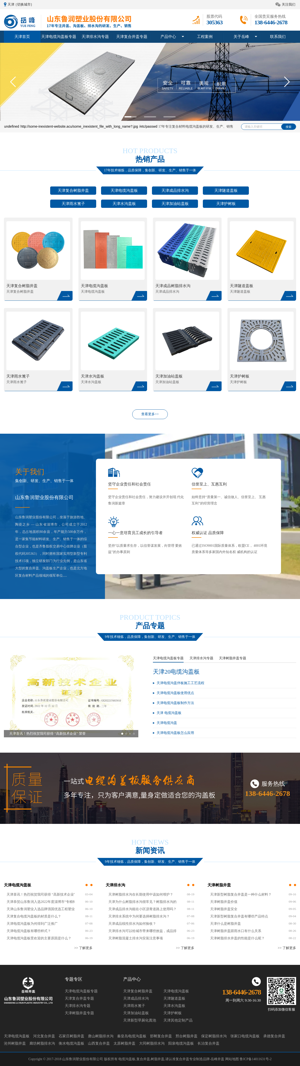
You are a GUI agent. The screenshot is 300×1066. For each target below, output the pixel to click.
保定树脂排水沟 (214, 1036)
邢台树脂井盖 (186, 1036)
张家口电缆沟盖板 (245, 1036)
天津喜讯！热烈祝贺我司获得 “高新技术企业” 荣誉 (41, 894)
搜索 (288, 127)
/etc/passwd (148, 126)
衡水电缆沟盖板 (71, 1043)
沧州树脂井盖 (15, 1043)
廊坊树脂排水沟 (42, 1043)
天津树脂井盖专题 (232, 658)
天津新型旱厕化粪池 (139, 1020)
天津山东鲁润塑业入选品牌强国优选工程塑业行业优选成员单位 (41, 909)
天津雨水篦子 (73, 204)
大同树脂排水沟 (152, 1043)
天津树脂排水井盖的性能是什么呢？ (237, 938)
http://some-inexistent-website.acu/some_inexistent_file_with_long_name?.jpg (79, 126)
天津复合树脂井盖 (73, 190)
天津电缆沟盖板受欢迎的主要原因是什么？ (39, 938)
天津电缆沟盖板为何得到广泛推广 (32, 923)
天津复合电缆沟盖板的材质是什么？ (34, 916)
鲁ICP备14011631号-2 (256, 1059)
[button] (287, 81)
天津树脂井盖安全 (223, 909)
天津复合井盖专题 (131, 37)
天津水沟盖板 (124, 204)
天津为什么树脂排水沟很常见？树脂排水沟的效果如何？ (142, 902)
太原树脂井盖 (124, 1043)
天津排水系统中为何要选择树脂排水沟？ (139, 916)
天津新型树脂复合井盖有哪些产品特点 (239, 916)
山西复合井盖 (99, 1043)
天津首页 (22, 37)
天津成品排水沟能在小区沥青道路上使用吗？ (142, 909)
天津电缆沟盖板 (124, 190)
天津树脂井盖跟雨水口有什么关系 (235, 931)
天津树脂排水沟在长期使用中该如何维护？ (140, 894)
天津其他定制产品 (178, 1020)
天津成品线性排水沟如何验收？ (132, 923)
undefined (11, 126)
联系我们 (278, 37)
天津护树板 (226, 204)
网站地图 (232, 1059)
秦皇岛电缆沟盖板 (131, 1036)
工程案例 (205, 37)
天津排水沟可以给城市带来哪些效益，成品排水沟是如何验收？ (142, 931)
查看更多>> (150, 414)
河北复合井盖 (44, 1036)
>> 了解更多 (83, 948)
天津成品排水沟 (175, 190)
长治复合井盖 (208, 1043)
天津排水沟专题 (95, 37)
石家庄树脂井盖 (71, 1036)
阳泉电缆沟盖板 (181, 1043)
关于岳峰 (241, 37)
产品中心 (168, 37)
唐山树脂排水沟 (100, 1036)
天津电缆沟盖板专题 (58, 37)
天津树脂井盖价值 (223, 902)
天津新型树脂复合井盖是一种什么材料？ (241, 894)
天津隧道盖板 (226, 190)
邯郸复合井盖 (161, 1036)
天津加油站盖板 (175, 204)
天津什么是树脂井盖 (225, 923)
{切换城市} (23, 4)
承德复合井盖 (274, 1036)
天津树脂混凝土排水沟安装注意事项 (135, 938)
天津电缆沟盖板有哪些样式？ (29, 931)
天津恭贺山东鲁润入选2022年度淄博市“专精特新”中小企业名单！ (41, 902)
